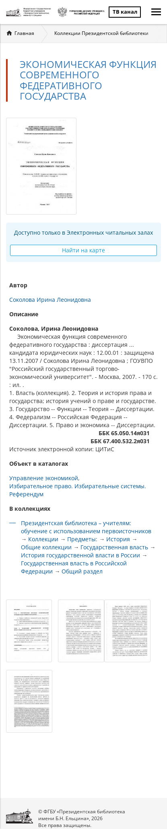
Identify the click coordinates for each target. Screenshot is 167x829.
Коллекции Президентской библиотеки (101, 33)
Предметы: (82, 539)
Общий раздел (82, 571)
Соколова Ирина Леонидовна (50, 299)
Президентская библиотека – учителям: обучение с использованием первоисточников (86, 527)
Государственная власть (114, 547)
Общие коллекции (46, 547)
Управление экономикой (43, 478)
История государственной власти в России (80, 555)
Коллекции (43, 539)
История (118, 539)
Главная (24, 33)
